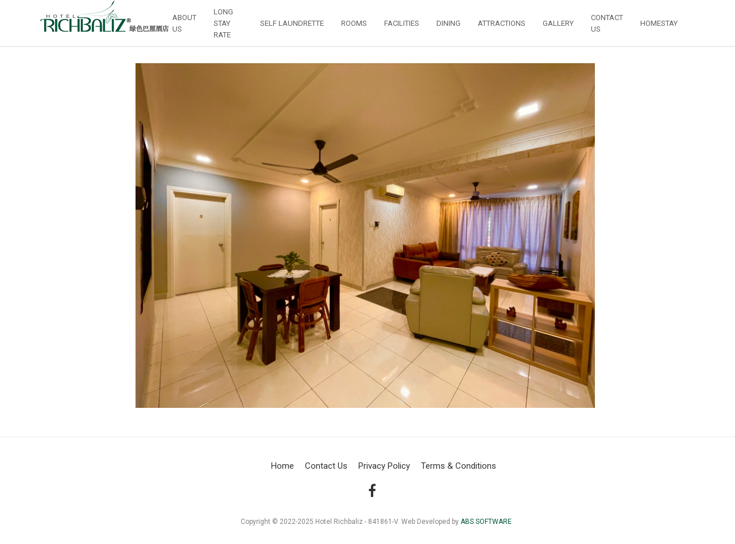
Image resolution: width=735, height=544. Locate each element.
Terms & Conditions (458, 466)
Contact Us (326, 466)
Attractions (501, 23)
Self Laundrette (292, 23)
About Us (184, 23)
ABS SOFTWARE (486, 522)
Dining (448, 23)
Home (282, 466)
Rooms (354, 23)
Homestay (659, 23)
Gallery (558, 23)
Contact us (607, 23)
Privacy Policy (384, 466)
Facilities (401, 23)
